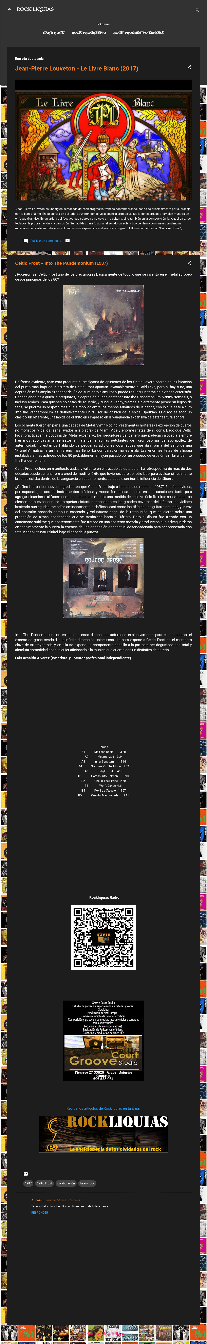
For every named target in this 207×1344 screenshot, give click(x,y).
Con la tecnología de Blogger (104, 1333)
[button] (189, 68)
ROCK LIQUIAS (35, 9)
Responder (39, 1212)
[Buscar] (197, 11)
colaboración (66, 1183)
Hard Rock (53, 33)
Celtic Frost (44, 1183)
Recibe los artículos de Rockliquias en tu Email (103, 1108)
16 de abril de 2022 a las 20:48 (63, 1200)
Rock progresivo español (138, 33)
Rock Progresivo (89, 33)
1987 (28, 1183)
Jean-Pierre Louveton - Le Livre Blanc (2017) (76, 68)
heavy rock (87, 1183)
